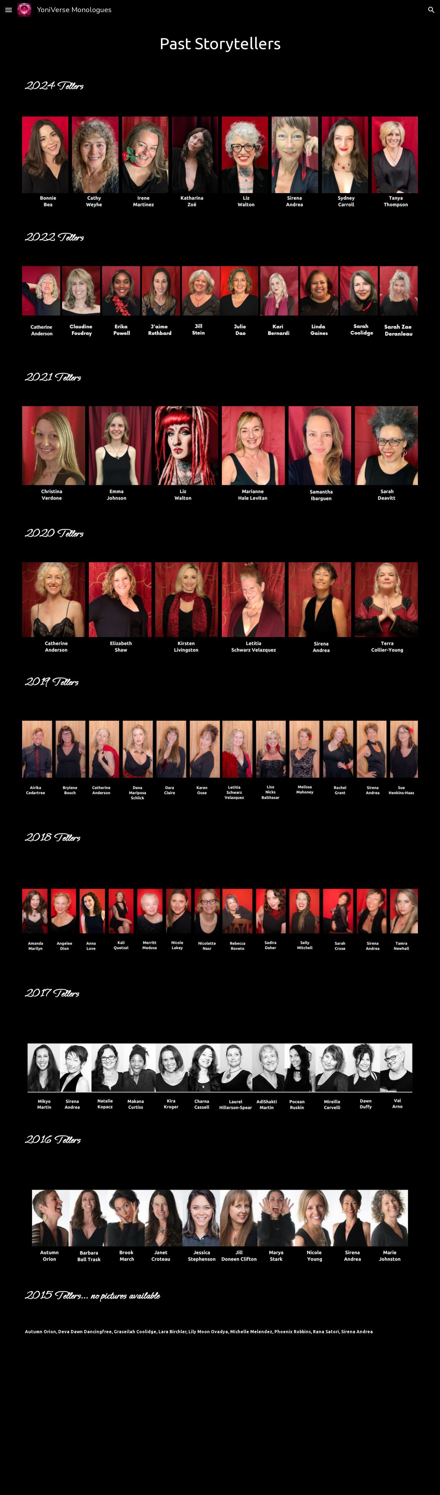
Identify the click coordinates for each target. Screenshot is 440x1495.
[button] (8, 10)
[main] (220, 43)
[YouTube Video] (219, 1421)
